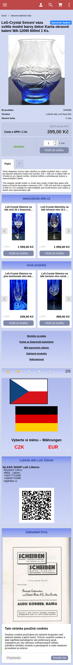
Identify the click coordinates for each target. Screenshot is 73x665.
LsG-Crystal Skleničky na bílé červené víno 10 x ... (54, 208)
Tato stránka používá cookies (26, 628)
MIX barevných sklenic (36, 347)
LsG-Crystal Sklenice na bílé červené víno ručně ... (54, 275)
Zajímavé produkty (36, 353)
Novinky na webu (36, 336)
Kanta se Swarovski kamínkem (36, 342)
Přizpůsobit (13, 657)
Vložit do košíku (54, 150)
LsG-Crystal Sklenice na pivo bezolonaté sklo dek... (18, 275)
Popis (7, 163)
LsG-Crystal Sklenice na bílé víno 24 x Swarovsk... (18, 208)
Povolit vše (59, 657)
